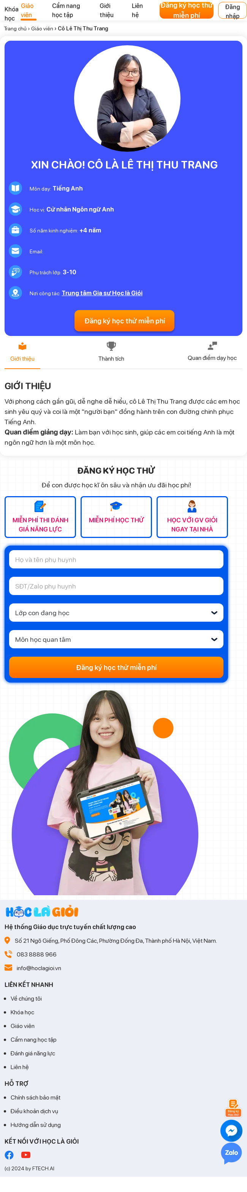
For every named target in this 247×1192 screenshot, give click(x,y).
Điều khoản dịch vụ (34, 1111)
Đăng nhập (232, 11)
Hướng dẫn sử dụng (36, 1124)
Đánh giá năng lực (33, 1053)
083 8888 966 (37, 954)
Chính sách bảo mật (35, 1097)
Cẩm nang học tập (34, 1039)
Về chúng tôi (26, 998)
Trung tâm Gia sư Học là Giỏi (102, 293)
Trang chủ (15, 28)
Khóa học (22, 1012)
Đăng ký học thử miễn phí (186, 10)
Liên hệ (20, 1067)
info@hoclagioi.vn (39, 968)
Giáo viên (42, 28)
